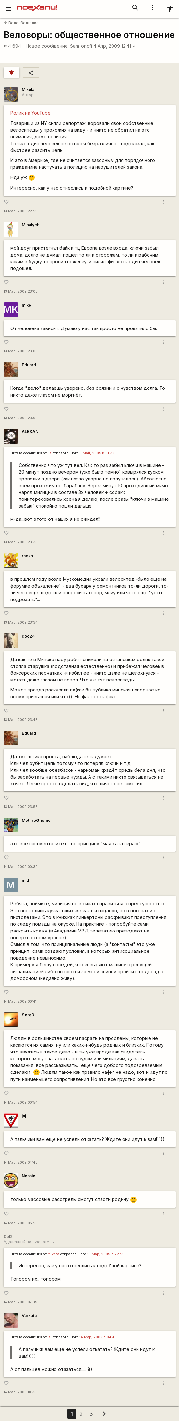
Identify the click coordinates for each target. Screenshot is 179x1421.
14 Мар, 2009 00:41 (20, 1001)
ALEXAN (30, 431)
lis (50, 453)
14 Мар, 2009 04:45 (21, 1162)
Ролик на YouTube (30, 113)
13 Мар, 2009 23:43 (21, 720)
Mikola (28, 89)
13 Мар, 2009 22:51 (20, 211)
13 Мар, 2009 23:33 (21, 542)
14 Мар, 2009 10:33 (20, 1392)
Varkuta (29, 1315)
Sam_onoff (81, 46)
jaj (24, 1116)
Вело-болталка (21, 22)
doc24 (28, 636)
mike (26, 305)
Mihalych (31, 224)
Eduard (29, 364)
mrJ (25, 880)
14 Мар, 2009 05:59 (21, 1223)
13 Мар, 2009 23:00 (21, 291)
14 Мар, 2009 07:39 (20, 1302)
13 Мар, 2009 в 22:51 (105, 1254)
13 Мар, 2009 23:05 (21, 418)
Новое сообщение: (47, 46)
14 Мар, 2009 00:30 (21, 867)
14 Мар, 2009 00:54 (21, 1102)
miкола (53, 1254)
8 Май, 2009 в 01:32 (96, 453)
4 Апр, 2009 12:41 (114, 46)
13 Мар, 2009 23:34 (21, 622)
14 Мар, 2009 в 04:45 (98, 1337)
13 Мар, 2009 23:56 (21, 807)
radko (27, 555)
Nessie (28, 1176)
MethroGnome (36, 820)
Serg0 (28, 1015)
